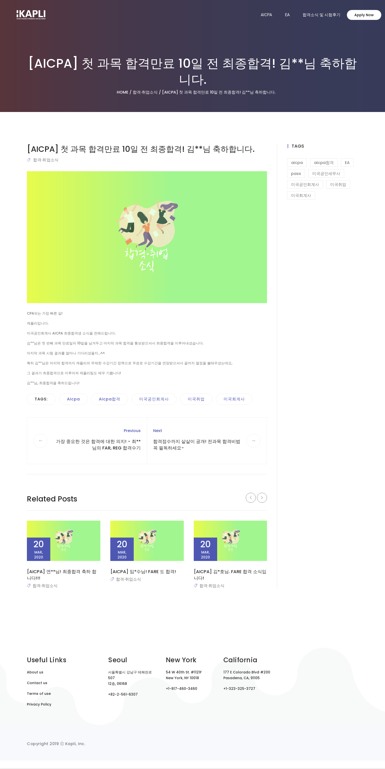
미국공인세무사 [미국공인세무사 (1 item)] (326, 173)
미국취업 (196, 399)
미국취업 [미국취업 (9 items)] (338, 184)
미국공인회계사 (154, 399)
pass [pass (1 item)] (296, 173)
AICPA (266, 14)
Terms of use (39, 693)
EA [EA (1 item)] (347, 162)
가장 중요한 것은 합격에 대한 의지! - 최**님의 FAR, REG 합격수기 (98, 444)
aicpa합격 (109, 399)
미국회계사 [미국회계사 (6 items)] (301, 195)
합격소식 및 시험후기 (321, 14)
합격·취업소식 (46, 160)
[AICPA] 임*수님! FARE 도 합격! (143, 571)
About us (35, 672)
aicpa (73, 399)
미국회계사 (234, 399)
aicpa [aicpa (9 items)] (297, 162)
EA (287, 14)
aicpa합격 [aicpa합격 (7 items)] (324, 162)
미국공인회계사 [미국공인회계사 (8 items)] (305, 184)
